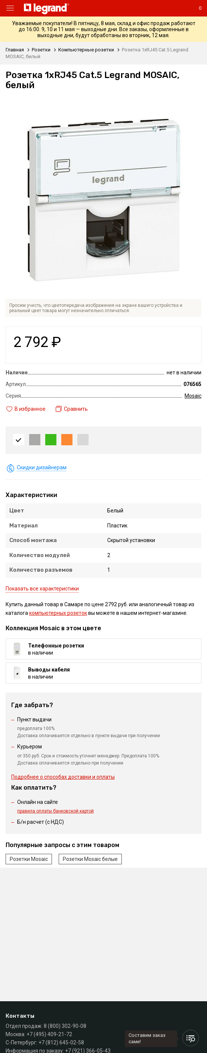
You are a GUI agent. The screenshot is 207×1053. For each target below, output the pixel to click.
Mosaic (193, 396)
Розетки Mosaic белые (90, 859)
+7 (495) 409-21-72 (49, 1034)
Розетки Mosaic (29, 859)
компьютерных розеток (58, 613)
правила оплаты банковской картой (55, 811)
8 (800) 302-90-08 (65, 1026)
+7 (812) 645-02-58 (61, 1042)
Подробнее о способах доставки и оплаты (63, 777)
